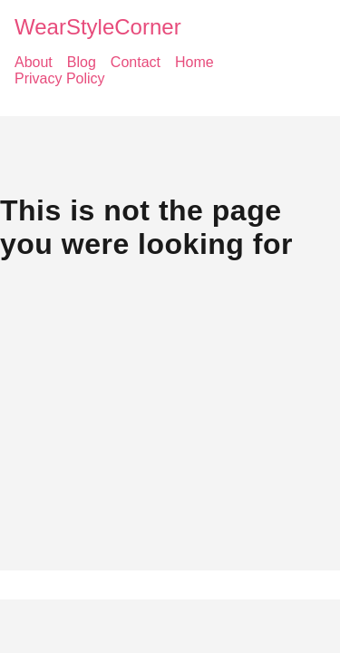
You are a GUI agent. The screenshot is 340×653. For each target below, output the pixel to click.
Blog (81, 62)
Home (194, 62)
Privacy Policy (60, 78)
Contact (135, 62)
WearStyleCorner (98, 27)
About (34, 62)
